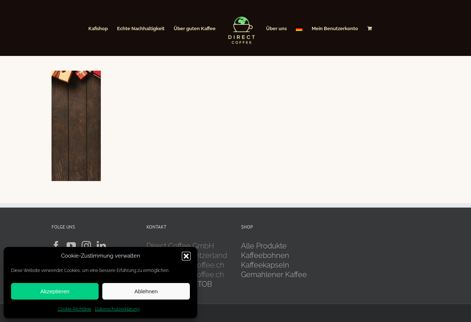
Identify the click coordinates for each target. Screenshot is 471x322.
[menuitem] (299, 28)
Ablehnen (145, 291)
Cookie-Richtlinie (74, 309)
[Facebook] (56, 245)
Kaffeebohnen (265, 255)
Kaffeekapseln (265, 265)
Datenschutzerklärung (117, 309)
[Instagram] (86, 245)
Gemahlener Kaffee (275, 274)
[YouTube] (71, 245)
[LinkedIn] (101, 245)
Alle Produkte (264, 245)
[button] (186, 256)
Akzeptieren (54, 291)
